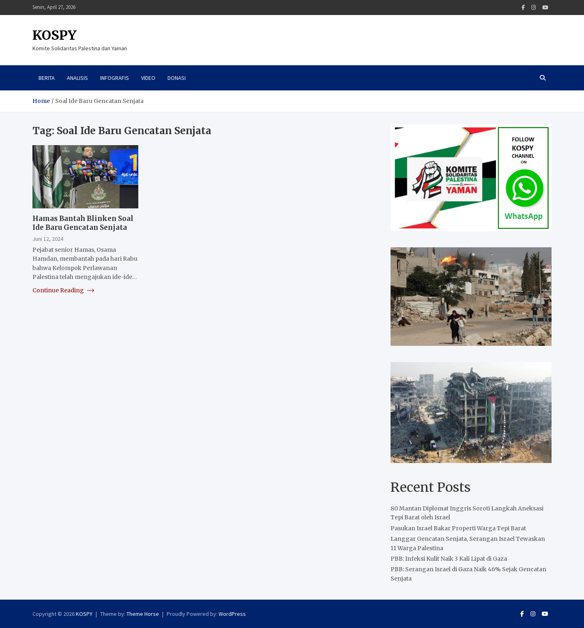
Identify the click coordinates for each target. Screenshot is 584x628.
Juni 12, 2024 (47, 238)
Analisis (77, 77)
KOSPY (54, 35)
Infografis (114, 77)
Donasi (176, 77)
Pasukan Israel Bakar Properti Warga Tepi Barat (458, 528)
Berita (47, 77)
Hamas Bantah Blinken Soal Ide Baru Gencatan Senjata (82, 223)
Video (148, 77)
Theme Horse (143, 613)
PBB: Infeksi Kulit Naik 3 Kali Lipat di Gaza (449, 558)
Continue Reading (63, 290)
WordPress (232, 613)
